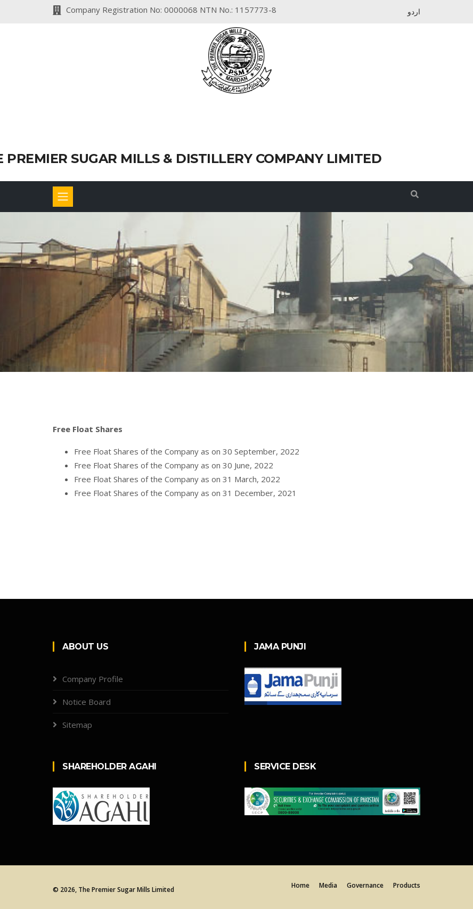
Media (328, 885)
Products (406, 885)
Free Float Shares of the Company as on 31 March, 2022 (177, 479)
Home (300, 885)
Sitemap (77, 724)
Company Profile (92, 678)
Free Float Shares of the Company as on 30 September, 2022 (186, 451)
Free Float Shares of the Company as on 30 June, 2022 (173, 465)
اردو (413, 11)
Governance (365, 885)
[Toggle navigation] (63, 196)
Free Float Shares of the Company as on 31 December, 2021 (185, 493)
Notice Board (86, 701)
